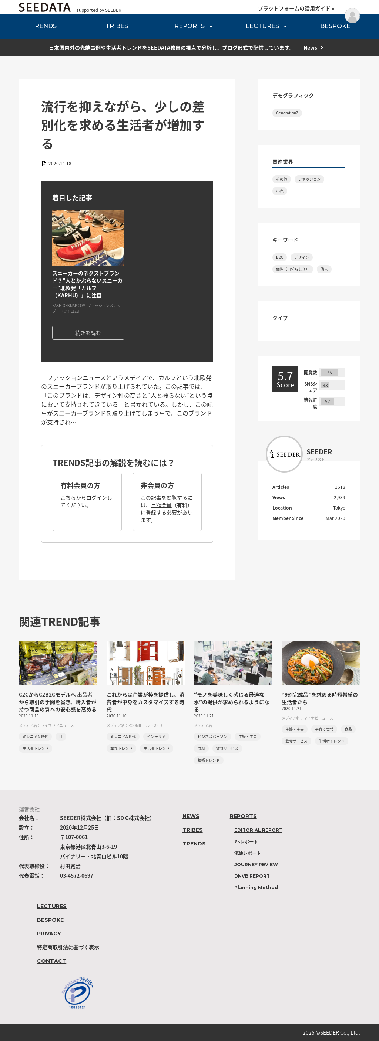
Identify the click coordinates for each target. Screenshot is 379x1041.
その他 (281, 179)
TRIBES (116, 26)
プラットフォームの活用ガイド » (296, 8)
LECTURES (262, 26)
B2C (279, 257)
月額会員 (161, 504)
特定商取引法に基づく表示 (68, 947)
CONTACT (51, 961)
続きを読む (88, 332)
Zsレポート (246, 841)
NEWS (190, 816)
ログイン (96, 497)
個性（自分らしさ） (292, 269)
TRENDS (44, 26)
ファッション (309, 179)
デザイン (301, 257)
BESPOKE (335, 26)
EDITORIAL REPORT (258, 830)
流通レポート (247, 853)
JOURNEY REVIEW (256, 864)
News (310, 47)
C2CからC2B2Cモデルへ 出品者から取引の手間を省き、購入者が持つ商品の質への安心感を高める (58, 702)
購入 (324, 269)
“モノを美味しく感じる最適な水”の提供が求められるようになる (231, 702)
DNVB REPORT (252, 876)
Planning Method (256, 887)
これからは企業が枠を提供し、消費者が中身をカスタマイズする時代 (145, 702)
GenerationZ (287, 113)
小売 (280, 191)
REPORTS (189, 26)
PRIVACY (49, 933)
